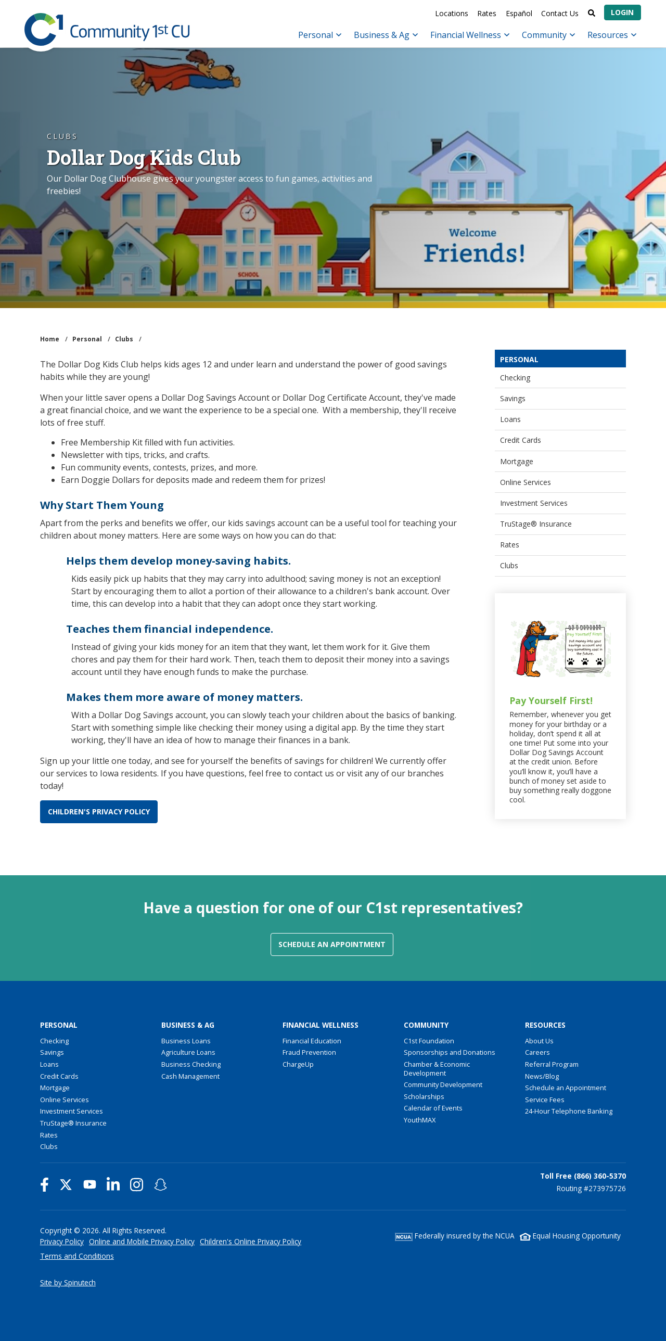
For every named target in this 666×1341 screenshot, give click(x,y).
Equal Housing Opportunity (570, 1236)
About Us (539, 1040)
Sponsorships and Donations (449, 1052)
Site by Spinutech (68, 1282)
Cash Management (190, 1076)
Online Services (525, 482)
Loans (510, 419)
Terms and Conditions (77, 1256)
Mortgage (516, 461)
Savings (513, 398)
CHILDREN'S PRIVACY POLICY (99, 811)
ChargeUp (298, 1064)
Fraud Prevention (309, 1052)
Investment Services (534, 503)
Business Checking (191, 1064)
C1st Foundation (429, 1040)
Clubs (509, 565)
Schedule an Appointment (332, 944)
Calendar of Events (433, 1108)
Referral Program (552, 1064)
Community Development (443, 1084)
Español (519, 13)
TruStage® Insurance (536, 524)
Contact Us (560, 13)
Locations (451, 13)
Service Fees (545, 1099)
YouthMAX (420, 1120)
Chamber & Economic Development (437, 1068)
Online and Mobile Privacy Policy (142, 1241)
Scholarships (424, 1096)
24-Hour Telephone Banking (568, 1111)
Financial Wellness (469, 35)
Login (622, 12)
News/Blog (542, 1076)
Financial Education (312, 1040)
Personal (319, 35)
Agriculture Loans (188, 1052)
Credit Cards (520, 440)
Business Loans (186, 1040)
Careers (537, 1052)
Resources (611, 35)
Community (548, 35)
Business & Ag (386, 35)
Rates (486, 13)
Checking (515, 377)
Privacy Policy (62, 1241)
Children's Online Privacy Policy (250, 1241)
